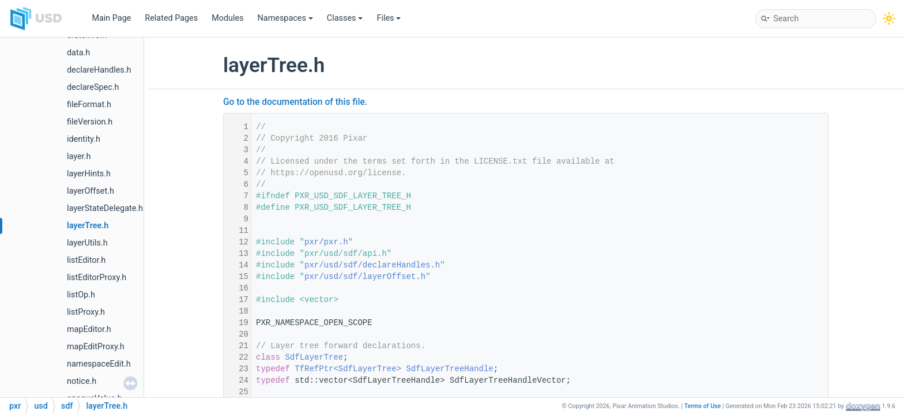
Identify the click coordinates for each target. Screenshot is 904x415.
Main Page (111, 18)
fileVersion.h (89, 122)
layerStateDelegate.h (105, 208)
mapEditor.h (89, 329)
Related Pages (171, 18)
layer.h (79, 156)
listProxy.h (86, 312)
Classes (345, 18)
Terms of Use (702, 406)
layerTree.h (87, 226)
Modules (227, 18)
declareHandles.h (99, 70)
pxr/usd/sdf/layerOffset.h (364, 276)
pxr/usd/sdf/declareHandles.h (372, 265)
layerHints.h (89, 174)
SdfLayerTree (314, 357)
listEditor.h (86, 260)
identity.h (83, 139)
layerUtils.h (87, 243)
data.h (78, 53)
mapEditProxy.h (96, 347)
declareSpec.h (93, 87)
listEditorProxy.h (96, 277)
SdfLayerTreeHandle (449, 368)
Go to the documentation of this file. (295, 102)
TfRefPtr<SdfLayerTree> (348, 368)
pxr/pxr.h (326, 242)
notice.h (81, 381)
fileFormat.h (89, 105)
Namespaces (285, 18)
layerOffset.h (90, 191)
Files (388, 18)
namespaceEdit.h (99, 364)
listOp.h (81, 295)
